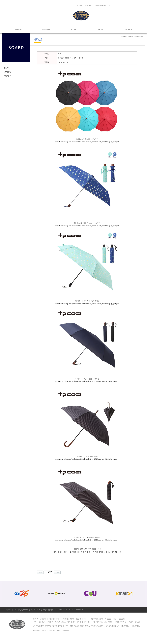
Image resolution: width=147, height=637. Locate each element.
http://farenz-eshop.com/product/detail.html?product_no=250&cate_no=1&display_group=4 (87, 142)
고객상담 (7, 72)
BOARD (128, 29)
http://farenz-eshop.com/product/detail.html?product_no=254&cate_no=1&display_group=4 (87, 226)
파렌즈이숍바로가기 (102, 5)
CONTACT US (64, 610)
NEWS (6, 68)
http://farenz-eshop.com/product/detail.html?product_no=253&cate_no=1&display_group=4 (87, 304)
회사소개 (9, 610)
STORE (73, 29)
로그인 (79, 5)
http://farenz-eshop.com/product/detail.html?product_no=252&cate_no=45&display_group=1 (87, 381)
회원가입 (88, 5)
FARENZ (18, 29)
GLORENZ (46, 29)
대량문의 (7, 76)
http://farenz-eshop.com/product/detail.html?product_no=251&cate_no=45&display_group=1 (87, 459)
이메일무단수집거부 (45, 610)
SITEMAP (78, 610)
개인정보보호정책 (24, 610)
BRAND (101, 29)
